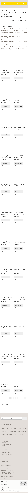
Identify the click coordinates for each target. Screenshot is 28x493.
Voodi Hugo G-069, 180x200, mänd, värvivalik (6, 71)
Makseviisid (5, 441)
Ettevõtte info (5, 478)
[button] (2, 80)
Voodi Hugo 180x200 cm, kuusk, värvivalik (6, 99)
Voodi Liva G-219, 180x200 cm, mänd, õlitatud (19, 156)
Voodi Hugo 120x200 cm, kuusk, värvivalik (19, 270)
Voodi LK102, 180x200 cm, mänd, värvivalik (20, 213)
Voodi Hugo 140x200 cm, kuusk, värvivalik (6, 298)
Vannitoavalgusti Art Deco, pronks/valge (6, 213)
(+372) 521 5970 (7, 474)
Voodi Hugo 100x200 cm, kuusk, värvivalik (6, 270)
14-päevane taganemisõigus (9, 456)
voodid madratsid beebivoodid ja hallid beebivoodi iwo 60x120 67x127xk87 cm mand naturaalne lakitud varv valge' (14, 43)
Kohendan (23, 482)
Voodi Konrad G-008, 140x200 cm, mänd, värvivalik (6, 355)
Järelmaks (4, 442)
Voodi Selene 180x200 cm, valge (20, 128)
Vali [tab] (2, 20)
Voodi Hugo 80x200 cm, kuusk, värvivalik (6, 241)
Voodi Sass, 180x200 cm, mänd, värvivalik (6, 383)
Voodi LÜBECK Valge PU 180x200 (19, 185)
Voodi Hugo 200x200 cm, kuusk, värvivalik (6, 327)
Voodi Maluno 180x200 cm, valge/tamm (20, 327)
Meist (3, 445)
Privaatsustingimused (7, 454)
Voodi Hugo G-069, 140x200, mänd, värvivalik (19, 71)
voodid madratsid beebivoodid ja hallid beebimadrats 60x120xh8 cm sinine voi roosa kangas (12, 38)
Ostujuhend (5, 461)
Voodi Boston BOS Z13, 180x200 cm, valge (7, 185)
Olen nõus (23, 484)
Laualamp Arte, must (19, 383)
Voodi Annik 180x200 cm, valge (19, 99)
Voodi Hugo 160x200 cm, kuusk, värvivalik (19, 298)
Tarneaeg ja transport (7, 444)
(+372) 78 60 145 (10, 472)
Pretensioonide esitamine (8, 459)
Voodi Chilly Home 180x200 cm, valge (6, 156)
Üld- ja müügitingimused (8, 452)
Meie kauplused (6, 480)
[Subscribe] (24, 418)
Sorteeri (14, 20)
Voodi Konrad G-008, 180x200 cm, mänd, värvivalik (6, 128)
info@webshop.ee (9, 476)
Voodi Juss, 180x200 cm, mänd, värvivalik (19, 355)
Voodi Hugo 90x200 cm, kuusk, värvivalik (19, 241)
